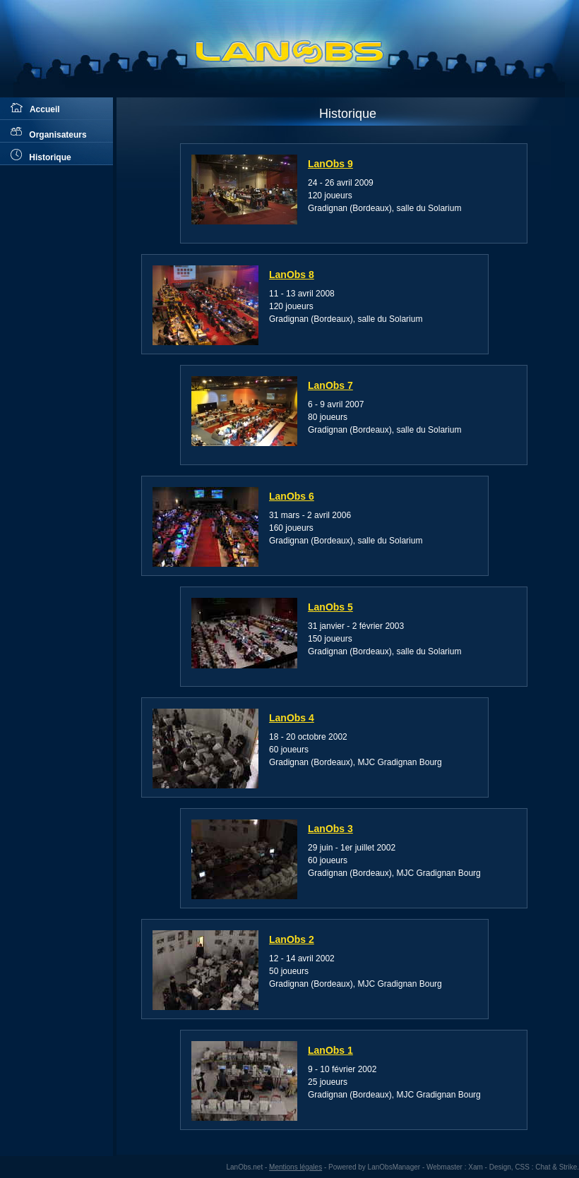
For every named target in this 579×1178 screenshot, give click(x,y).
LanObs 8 (291, 274)
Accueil (35, 108)
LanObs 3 (330, 828)
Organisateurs (49, 133)
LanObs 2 (291, 939)
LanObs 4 (291, 717)
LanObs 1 (330, 1050)
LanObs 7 (330, 385)
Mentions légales (295, 1167)
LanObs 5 (330, 607)
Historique (41, 155)
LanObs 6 (291, 496)
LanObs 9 (330, 163)
